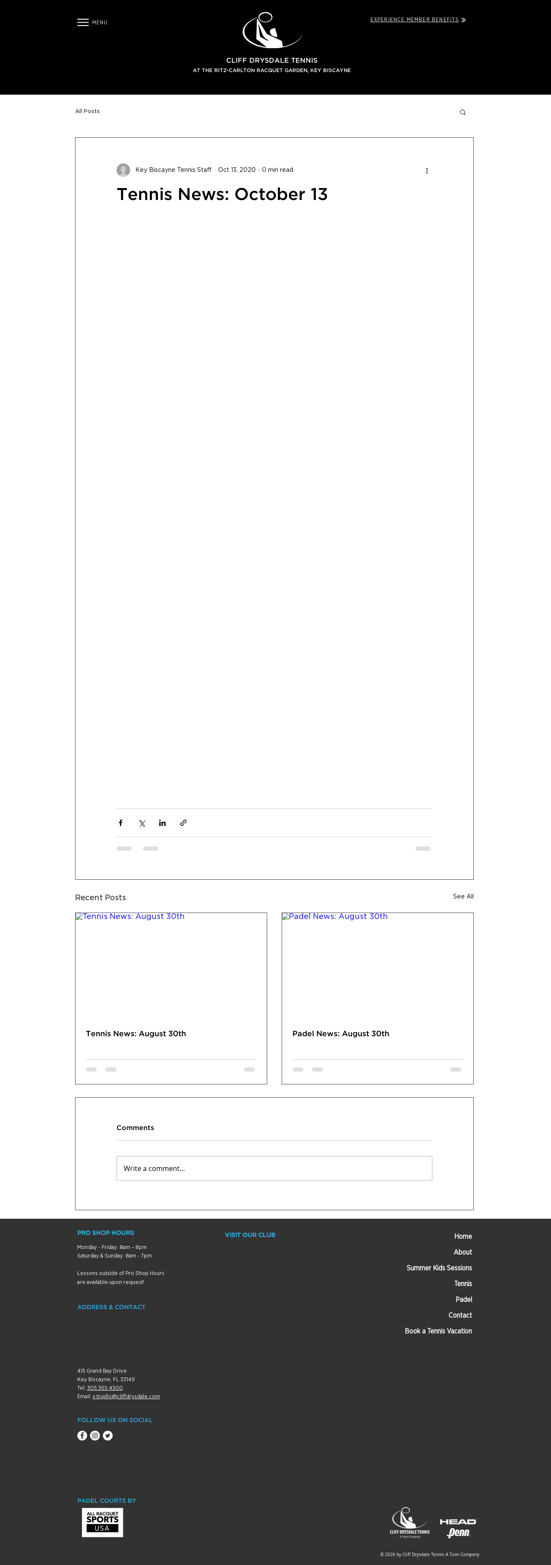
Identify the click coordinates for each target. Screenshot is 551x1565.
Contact (460, 1315)
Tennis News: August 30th (136, 1034)
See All (463, 897)
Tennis (463, 1284)
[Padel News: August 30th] (377, 966)
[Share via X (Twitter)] (141, 823)
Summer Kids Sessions (439, 1268)
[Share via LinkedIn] (162, 823)
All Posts (87, 111)
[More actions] (427, 170)
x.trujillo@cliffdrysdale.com (126, 1397)
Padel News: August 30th (340, 1034)
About (463, 1252)
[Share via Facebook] (121, 823)
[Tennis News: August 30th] (171, 966)
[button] (83, 22)
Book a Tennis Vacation (438, 1331)
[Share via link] (183, 823)
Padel (463, 1299)
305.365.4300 (105, 1388)
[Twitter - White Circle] (108, 1435)
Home (463, 1236)
